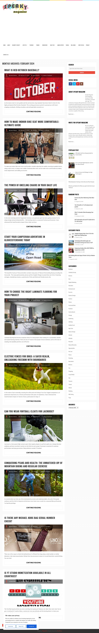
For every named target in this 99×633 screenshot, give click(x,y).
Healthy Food (72, 325)
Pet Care (35, 365)
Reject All (21, 626)
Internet (70, 335)
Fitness (70, 302)
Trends (37, 45)
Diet (69, 279)
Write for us (81, 45)
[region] (21, 621)
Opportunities (72, 348)
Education (71, 285)
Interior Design (36, 300)
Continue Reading (37, 111)
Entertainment (36, 581)
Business (71, 269)
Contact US (5, 54)
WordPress (59, 631)
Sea (69, 368)
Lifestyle (25, 45)
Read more (71, 114)
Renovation (44, 45)
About (8, 45)
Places (70, 355)
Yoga (70, 397)
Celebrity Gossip (16, 45)
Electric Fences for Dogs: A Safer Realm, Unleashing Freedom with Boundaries (27, 357)
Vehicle (67, 45)
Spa (69, 378)
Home (4, 45)
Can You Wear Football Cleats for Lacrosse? (29, 411)
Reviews (70, 364)
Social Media (71, 374)
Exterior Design (72, 295)
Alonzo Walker (13, 190)
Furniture (71, 308)
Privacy (87, 45)
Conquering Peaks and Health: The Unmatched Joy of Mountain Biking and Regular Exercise (33, 464)
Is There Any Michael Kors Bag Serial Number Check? (29, 519)
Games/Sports (60, 45)
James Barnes (13, 75)
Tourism (31, 45)
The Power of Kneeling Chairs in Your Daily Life (30, 185)
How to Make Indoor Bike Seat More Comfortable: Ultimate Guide (31, 123)
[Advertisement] (49, 28)
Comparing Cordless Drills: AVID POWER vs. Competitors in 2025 (84, 249)
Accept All (31, 626)
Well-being (73, 45)
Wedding (70, 391)
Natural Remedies (73, 345)
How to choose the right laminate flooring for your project (30, 293)
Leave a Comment (47, 75)
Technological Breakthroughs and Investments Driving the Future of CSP (84, 241)
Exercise (70, 292)
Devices (70, 275)
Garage (70, 315)
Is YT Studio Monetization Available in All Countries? (27, 574)
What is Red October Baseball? (21, 70)
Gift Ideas (71, 322)
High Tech (52, 45)
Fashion (70, 298)
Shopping (35, 526)
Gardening (71, 318)
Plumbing (71, 358)
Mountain (71, 341)
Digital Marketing (72, 282)
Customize (10, 626)
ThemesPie (44, 631)
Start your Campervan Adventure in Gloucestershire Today (24, 238)
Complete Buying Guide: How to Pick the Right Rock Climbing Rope (84, 234)
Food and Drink (72, 305)
